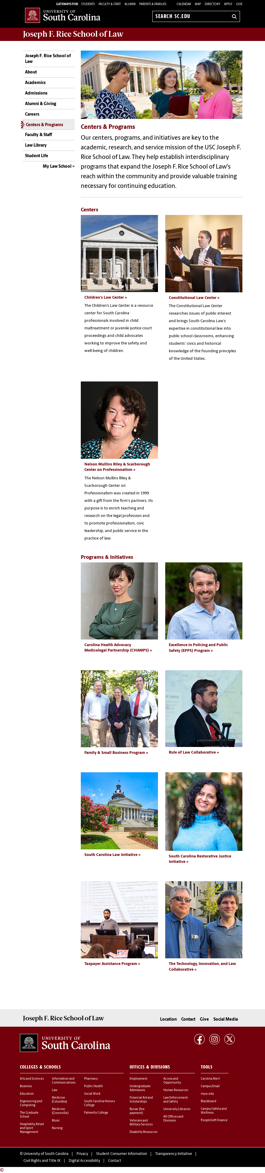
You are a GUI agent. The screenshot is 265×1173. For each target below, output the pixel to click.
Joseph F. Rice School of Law (73, 34)
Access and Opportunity (172, 1080)
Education (27, 1093)
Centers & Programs (44, 125)
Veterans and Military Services (141, 1121)
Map (198, 4)
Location (168, 1018)
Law (54, 1089)
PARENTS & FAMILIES (152, 4)
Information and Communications (63, 1080)
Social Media (225, 1018)
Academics (35, 83)
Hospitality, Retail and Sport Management (32, 1127)
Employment (138, 1078)
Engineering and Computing (31, 1102)
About (31, 72)
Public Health (93, 1085)
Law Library (36, 145)
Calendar (184, 4)
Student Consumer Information (121, 1153)
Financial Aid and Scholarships (141, 1099)
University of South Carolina (46, 1153)
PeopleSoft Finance (214, 1119)
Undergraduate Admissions (140, 1087)
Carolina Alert (210, 1078)
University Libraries (176, 1108)
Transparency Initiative (173, 1153)
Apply (228, 4)
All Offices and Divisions (173, 1118)
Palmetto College (96, 1112)
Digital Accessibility (84, 1160)
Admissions (36, 93)
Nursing (57, 1127)
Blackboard (208, 1100)
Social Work (92, 1093)
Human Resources (175, 1089)
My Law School (57, 166)
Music (56, 1120)
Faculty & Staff (38, 135)
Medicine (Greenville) (60, 1110)
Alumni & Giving (40, 104)
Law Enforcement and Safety (175, 1099)
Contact (188, 1018)
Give (239, 4)
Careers (32, 114)
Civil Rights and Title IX (42, 1160)
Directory (212, 4)
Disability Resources (143, 1131)
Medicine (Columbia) (59, 1099)
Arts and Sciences (32, 1078)
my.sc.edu (207, 1093)
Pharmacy (91, 1078)
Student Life (36, 156)
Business (26, 1085)
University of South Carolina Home (62, 15)
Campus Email (210, 1085)
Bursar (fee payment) (137, 1110)
